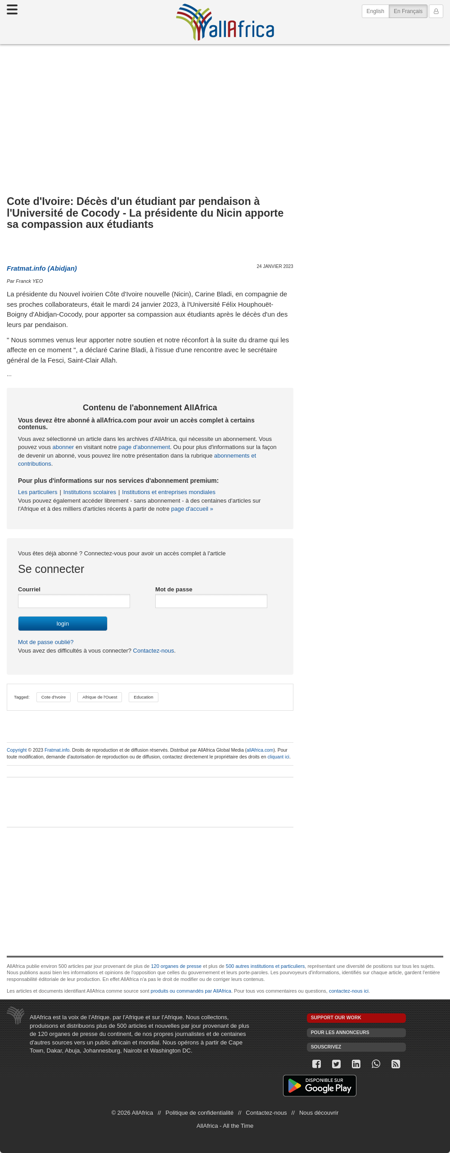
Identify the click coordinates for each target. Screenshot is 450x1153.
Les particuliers (37, 492)
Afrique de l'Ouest (99, 697)
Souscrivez (326, 1046)
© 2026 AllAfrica (132, 1112)
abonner (63, 447)
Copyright (17, 750)
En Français (411, 10)
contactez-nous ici (349, 991)
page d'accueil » (192, 508)
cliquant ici (278, 756)
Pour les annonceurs (340, 1032)
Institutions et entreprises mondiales (168, 492)
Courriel (29, 589)
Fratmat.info (57, 750)
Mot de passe (173, 589)
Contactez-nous (152, 650)
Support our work (336, 1017)
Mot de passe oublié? (46, 642)
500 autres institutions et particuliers (265, 966)
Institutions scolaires (89, 492)
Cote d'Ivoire (53, 697)
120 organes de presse (176, 966)
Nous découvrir (318, 1112)
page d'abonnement (144, 447)
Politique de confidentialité (200, 1112)
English (375, 11)
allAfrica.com (260, 750)
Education (143, 697)
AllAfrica (225, 22)
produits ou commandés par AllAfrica (191, 991)
